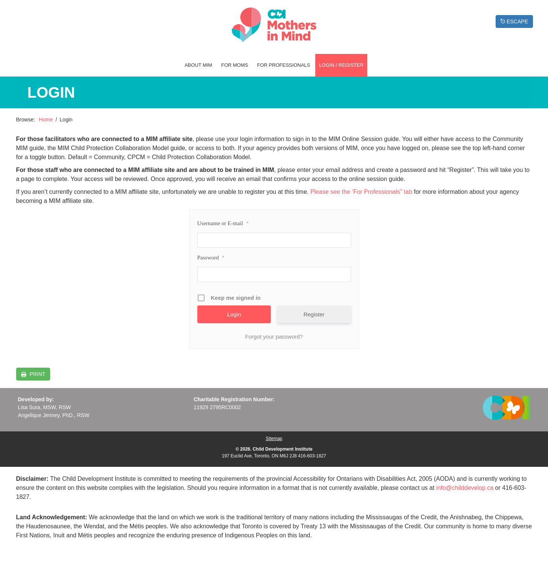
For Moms (234, 65)
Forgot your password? (274, 336)
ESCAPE (514, 21)
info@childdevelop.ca (464, 488)
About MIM (198, 65)
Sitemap (274, 438)
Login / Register (341, 65)
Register (314, 314)
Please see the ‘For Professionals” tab (361, 192)
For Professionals (283, 65)
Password (211, 258)
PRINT (37, 374)
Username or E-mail (223, 223)
